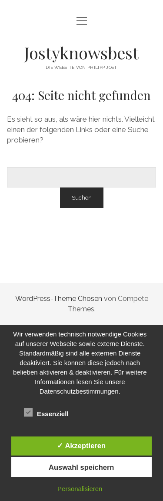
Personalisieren (79, 488)
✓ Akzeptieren (81, 445)
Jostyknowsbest (81, 53)
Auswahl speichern (81, 467)
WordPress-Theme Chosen (58, 298)
